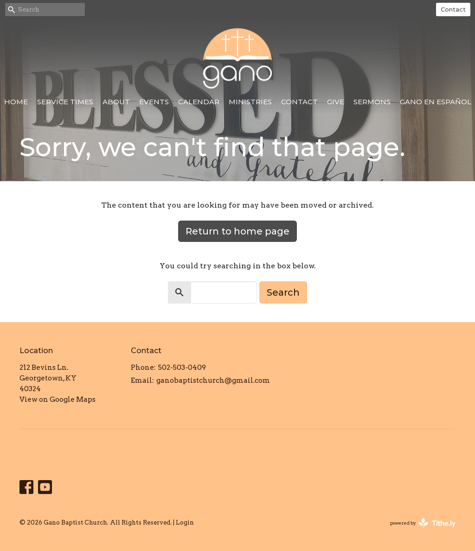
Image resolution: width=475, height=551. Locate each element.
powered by (423, 523)
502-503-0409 (182, 367)
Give (335, 101)
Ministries (250, 101)
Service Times (65, 101)
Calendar (198, 101)
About (116, 101)
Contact (453, 9)
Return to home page (237, 231)
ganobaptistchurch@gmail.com (213, 380)
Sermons (372, 101)
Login (185, 522)
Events (154, 101)
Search (283, 292)
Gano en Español (435, 101)
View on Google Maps (57, 399)
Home (16, 101)
